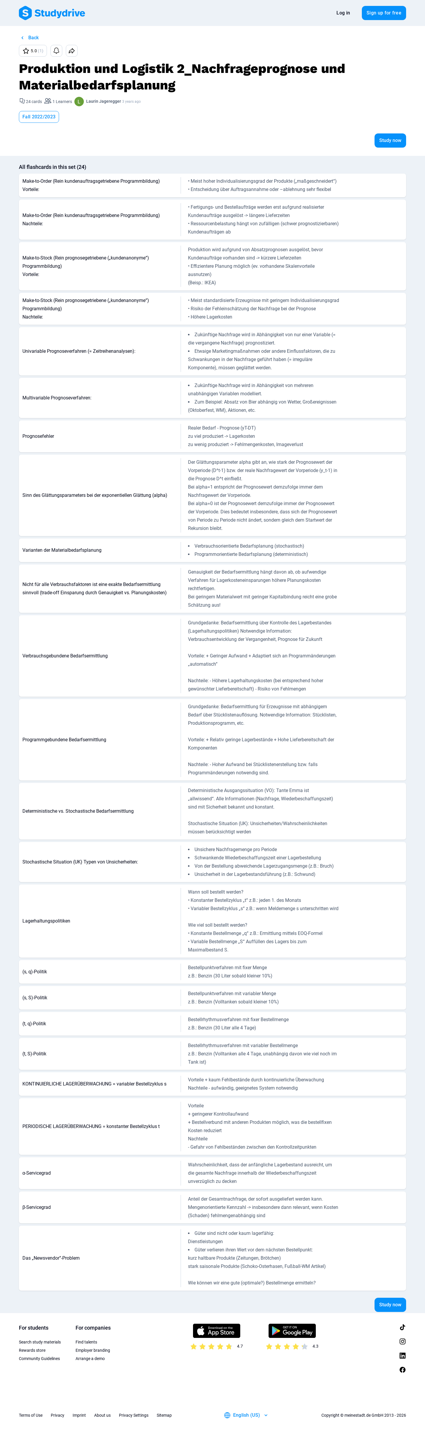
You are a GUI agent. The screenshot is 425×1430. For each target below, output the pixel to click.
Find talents (86, 1342)
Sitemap (164, 1415)
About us (102, 1415)
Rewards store (32, 1350)
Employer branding (93, 1350)
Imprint (79, 1415)
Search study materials (40, 1342)
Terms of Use (30, 1415)
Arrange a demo (90, 1358)
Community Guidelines (39, 1358)
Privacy (57, 1415)
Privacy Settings (133, 1415)
